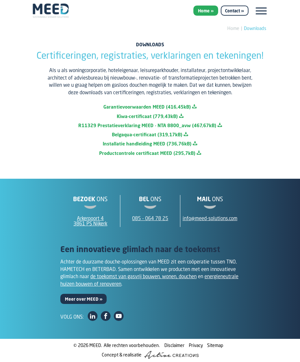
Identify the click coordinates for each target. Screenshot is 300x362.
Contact (232, 10)
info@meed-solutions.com (210, 218)
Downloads (255, 28)
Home (204, 10)
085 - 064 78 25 (150, 218)
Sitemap (215, 345)
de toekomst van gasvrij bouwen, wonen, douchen (143, 276)
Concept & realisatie (150, 355)
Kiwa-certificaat (150, 116)
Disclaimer (174, 345)
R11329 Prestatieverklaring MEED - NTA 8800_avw (150, 125)
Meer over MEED (81, 299)
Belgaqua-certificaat (150, 134)
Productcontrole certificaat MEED (150, 153)
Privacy (196, 345)
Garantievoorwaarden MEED (150, 107)
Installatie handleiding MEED (150, 143)
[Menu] (261, 11)
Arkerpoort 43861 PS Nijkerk (90, 221)
